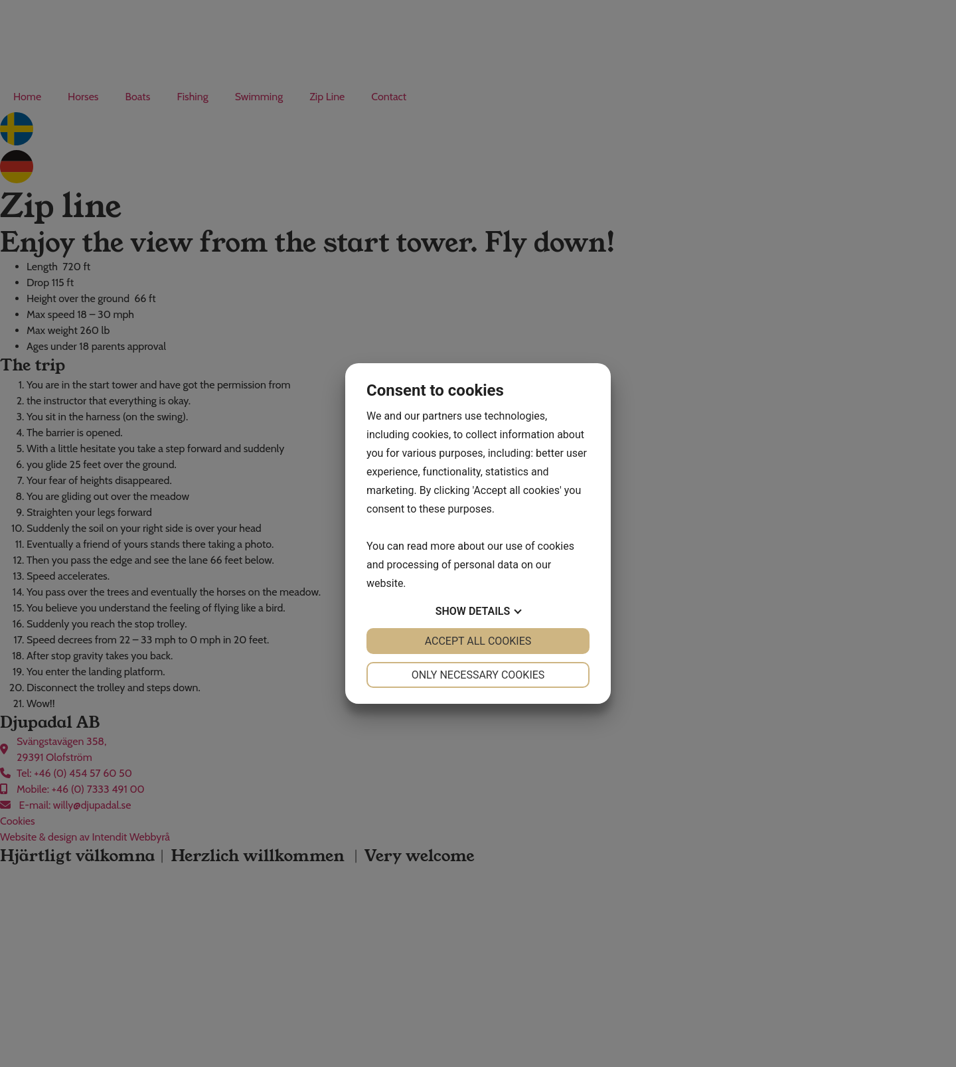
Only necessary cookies (478, 675)
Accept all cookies (478, 641)
